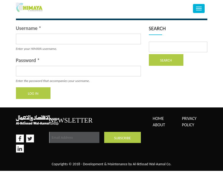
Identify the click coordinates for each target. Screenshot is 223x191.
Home (158, 118)
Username (28, 28)
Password (28, 60)
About (159, 124)
